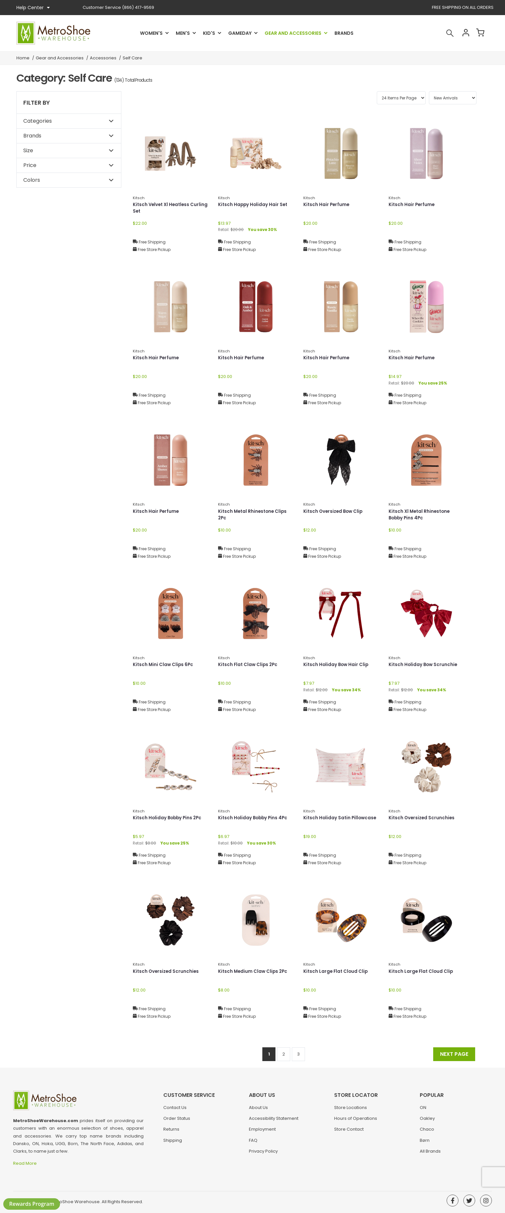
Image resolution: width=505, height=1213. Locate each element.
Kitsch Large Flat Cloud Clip (336, 971)
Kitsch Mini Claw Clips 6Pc (164, 664)
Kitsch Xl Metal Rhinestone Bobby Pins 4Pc (421, 515)
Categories (37, 121)
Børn (425, 1143)
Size (28, 150)
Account (461, 33)
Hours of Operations (355, 1121)
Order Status (176, 1121)
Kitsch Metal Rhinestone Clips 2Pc (254, 515)
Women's (151, 33)
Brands (344, 33)
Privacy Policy (263, 1154)
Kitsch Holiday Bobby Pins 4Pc (254, 818)
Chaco (427, 1132)
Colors (31, 180)
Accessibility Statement (273, 1121)
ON (423, 1110)
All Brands (430, 1154)
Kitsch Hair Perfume (327, 204)
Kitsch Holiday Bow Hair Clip (336, 664)
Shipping (172, 1143)
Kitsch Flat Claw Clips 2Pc (249, 664)
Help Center (33, 7)
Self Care (132, 58)
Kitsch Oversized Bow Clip (334, 511)
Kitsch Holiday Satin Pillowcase (340, 818)
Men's (183, 33)
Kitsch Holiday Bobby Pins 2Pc (168, 818)
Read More (25, 1163)
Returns (171, 1132)
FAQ (253, 1143)
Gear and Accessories (293, 33)
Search (444, 33)
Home (23, 58)
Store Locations (350, 1110)
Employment (262, 1132)
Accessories (103, 58)
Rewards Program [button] (31, 1203)
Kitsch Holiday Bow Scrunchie (424, 664)
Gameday (240, 33)
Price (29, 165)
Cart (479, 33)
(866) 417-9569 (118, 7)
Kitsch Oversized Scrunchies (422, 818)
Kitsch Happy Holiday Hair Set (253, 204)
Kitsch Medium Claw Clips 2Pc (254, 971)
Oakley (427, 1121)
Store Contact (349, 1132)
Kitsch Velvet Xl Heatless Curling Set (162, 208)
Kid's (209, 33)
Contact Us (175, 1110)
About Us (258, 1110)
